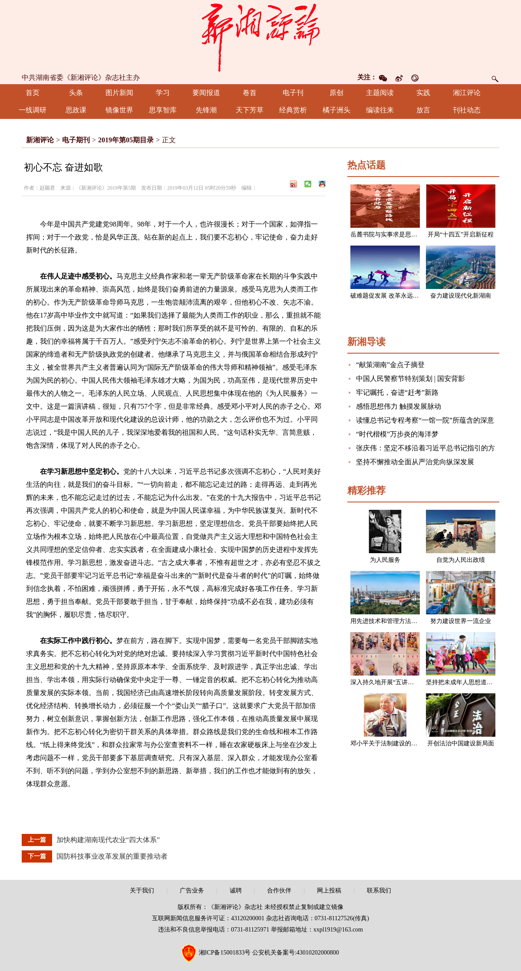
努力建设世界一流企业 (460, 621)
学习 (163, 92)
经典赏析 (293, 110)
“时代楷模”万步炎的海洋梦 (397, 434)
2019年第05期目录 (126, 140)
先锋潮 (206, 110)
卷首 (250, 92)
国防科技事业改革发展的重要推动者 (112, 856)
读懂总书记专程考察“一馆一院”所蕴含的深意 (425, 420)
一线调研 (32, 110)
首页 (33, 92)
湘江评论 (467, 92)
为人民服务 (385, 560)
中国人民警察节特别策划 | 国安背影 (410, 378)
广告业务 (192, 890)
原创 (336, 92)
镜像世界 (119, 110)
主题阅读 (380, 92)
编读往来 (380, 110)
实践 (423, 92)
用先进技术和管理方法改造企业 (392, 621)
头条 (76, 92)
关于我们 (142, 890)
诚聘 (236, 890)
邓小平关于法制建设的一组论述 (392, 743)
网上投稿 (329, 890)
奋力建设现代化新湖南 (460, 295)
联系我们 (379, 890)
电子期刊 (76, 140)
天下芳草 (250, 110)
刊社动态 (467, 110)
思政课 (76, 110)
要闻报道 (206, 92)
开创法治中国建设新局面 (460, 743)
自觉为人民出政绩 (460, 560)
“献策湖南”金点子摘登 (390, 364)
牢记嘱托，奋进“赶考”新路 (397, 392)
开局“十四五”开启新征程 (461, 234)
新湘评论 (40, 140)
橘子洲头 (336, 110)
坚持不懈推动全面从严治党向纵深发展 (415, 462)
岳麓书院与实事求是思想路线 (389, 234)
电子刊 (293, 92)
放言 (423, 110)
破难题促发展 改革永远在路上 (390, 295)
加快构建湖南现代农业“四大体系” (108, 839)
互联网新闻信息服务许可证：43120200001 (208, 918)
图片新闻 (119, 92)
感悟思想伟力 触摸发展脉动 (398, 406)
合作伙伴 (279, 890)
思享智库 (163, 110)
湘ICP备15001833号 (225, 952)
